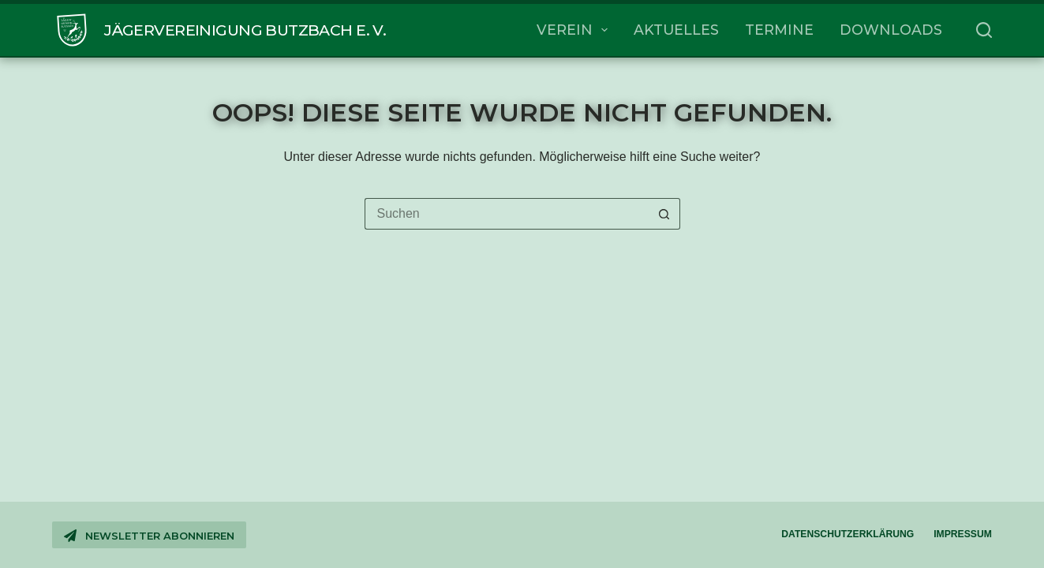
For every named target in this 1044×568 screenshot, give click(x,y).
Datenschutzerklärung (847, 534)
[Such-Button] (664, 214)
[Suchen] (984, 30)
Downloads (891, 29)
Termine (779, 29)
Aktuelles (676, 29)
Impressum (963, 534)
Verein (576, 30)
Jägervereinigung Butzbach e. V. (245, 30)
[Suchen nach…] (507, 214)
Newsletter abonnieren (149, 535)
